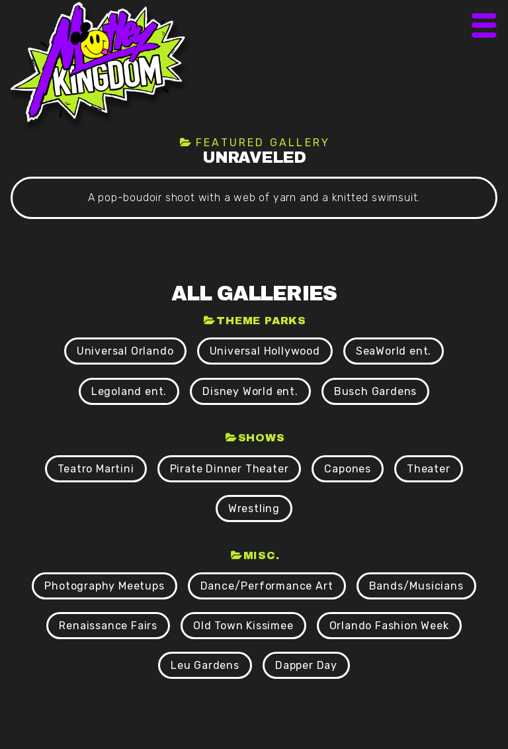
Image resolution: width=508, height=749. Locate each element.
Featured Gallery (263, 142)
